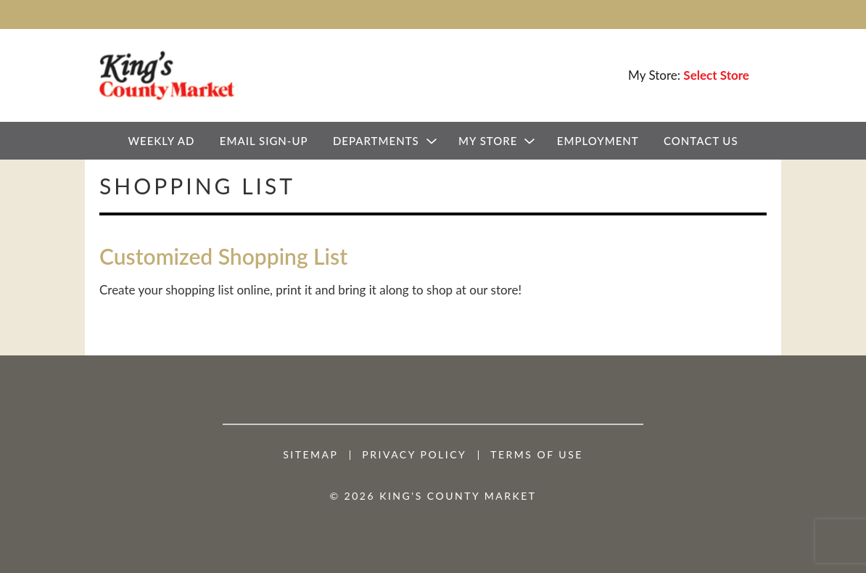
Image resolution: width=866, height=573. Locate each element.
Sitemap (310, 455)
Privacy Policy (414, 455)
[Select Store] (717, 75)
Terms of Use (536, 455)
